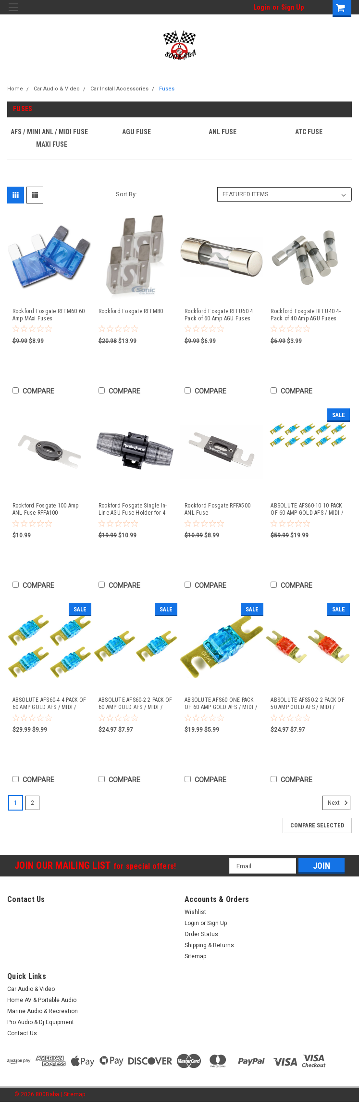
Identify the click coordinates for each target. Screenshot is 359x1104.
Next (339, 803)
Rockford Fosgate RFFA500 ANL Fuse (217, 509)
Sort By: (126, 194)
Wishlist (195, 912)
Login (261, 7)
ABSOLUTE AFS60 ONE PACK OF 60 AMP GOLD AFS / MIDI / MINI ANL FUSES (221, 704)
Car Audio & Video (57, 89)
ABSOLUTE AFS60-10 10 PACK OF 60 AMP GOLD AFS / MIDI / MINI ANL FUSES (307, 509)
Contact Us (22, 1033)
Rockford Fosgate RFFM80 (131, 311)
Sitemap (195, 956)
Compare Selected (317, 825)
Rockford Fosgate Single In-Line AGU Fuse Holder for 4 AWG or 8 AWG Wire (133, 509)
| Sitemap (73, 1094)
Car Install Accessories (119, 89)
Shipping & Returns (209, 945)
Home (15, 89)
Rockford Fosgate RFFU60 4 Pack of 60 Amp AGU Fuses (219, 315)
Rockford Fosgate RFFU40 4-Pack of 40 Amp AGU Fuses (306, 315)
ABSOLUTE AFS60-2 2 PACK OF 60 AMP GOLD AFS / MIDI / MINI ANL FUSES (136, 704)
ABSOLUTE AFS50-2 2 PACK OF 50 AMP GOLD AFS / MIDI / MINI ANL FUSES (308, 704)
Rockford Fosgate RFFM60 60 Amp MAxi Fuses (48, 315)
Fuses (166, 89)
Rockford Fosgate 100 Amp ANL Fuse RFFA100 (45, 509)
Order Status (201, 934)
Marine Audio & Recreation (42, 1011)
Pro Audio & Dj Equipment (40, 1022)
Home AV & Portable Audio (41, 1000)
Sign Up (292, 7)
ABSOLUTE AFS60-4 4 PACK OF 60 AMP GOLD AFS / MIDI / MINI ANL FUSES (49, 704)
